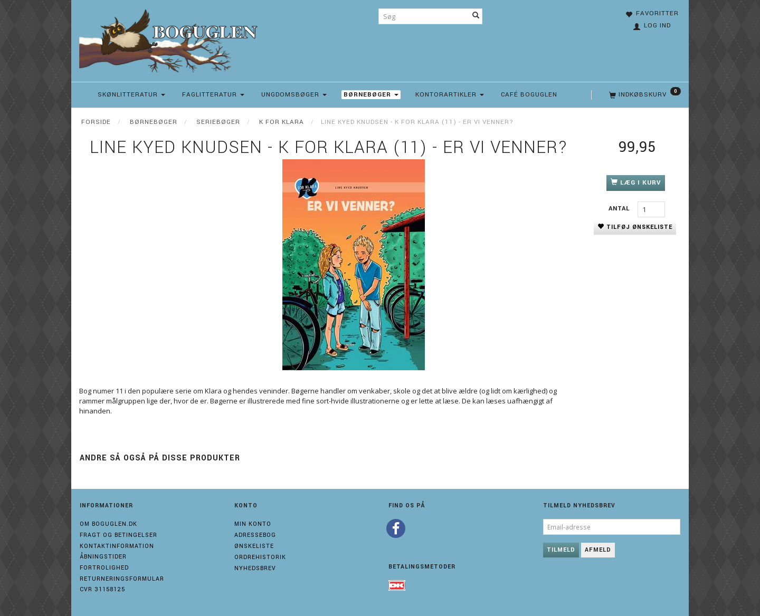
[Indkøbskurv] (644, 95)
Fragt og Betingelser (118, 535)
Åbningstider (103, 557)
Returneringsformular (122, 579)
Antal (620, 208)
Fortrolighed (104, 568)
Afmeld (598, 550)
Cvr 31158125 (102, 589)
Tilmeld (561, 550)
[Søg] (476, 16)
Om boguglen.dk (108, 524)
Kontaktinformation (117, 546)
